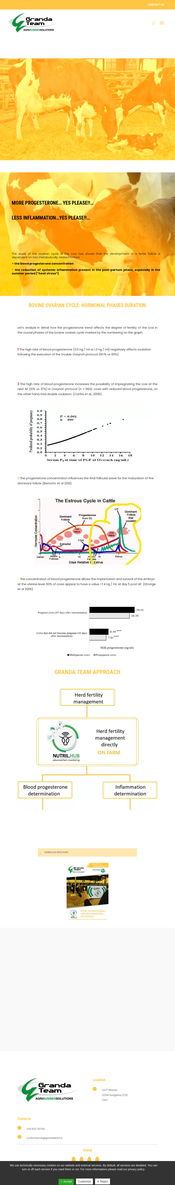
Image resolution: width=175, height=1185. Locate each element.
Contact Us (156, 4)
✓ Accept (66, 1181)
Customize (84, 1181)
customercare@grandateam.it (44, 1138)
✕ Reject (102, 1181)
